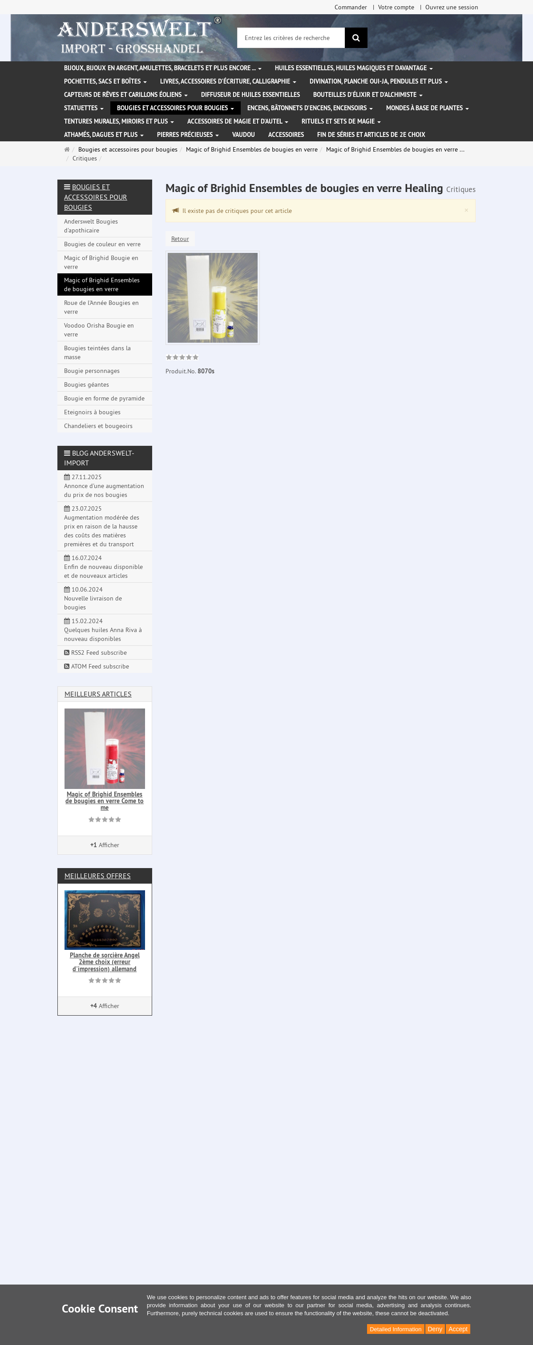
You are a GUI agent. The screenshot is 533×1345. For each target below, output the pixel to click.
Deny (435, 1329)
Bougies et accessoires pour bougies (175, 108)
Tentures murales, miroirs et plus (119, 121)
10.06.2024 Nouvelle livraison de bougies (93, 598)
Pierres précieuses (188, 135)
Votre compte (396, 7)
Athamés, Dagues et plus (104, 135)
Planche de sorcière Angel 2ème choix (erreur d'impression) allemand (105, 962)
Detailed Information (395, 1329)
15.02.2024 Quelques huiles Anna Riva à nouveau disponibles (103, 630)
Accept (458, 1329)
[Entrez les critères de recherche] (291, 38)
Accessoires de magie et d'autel (237, 121)
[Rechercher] (356, 38)
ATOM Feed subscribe (96, 666)
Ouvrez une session (451, 7)
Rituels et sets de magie (341, 121)
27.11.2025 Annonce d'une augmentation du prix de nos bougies (104, 486)
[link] (182, 358)
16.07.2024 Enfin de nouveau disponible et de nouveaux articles (103, 567)
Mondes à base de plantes (427, 108)
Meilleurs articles (98, 693)
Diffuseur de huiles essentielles (250, 95)
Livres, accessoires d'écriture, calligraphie (228, 81)
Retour (180, 239)
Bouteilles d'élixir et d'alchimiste (368, 95)
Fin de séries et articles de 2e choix (371, 135)
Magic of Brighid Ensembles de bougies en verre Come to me (104, 801)
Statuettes (84, 108)
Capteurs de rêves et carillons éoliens (126, 95)
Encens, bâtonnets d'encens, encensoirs (310, 108)
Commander (351, 7)
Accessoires (286, 135)
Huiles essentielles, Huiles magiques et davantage (354, 68)
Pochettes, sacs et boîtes (105, 81)
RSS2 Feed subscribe (95, 652)
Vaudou (243, 135)
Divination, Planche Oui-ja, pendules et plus (379, 81)
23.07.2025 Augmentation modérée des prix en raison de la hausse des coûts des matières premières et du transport (101, 526)
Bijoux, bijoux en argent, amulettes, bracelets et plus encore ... (163, 68)
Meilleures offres (98, 875)
